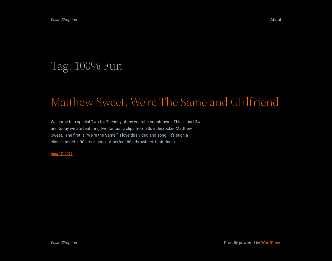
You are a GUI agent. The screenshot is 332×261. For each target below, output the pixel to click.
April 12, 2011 (62, 153)
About (275, 19)
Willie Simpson (64, 19)
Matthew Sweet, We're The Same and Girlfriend (165, 102)
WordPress (271, 242)
